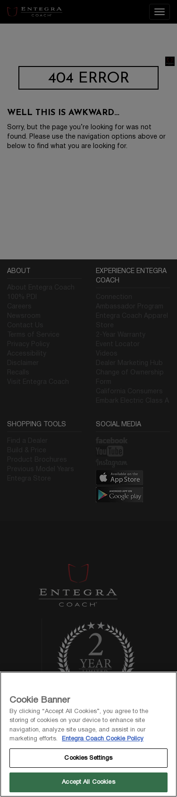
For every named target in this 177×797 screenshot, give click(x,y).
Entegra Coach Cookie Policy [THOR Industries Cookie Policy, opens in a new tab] (102, 738)
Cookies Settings (88, 758)
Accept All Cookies (88, 782)
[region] (88, 734)
